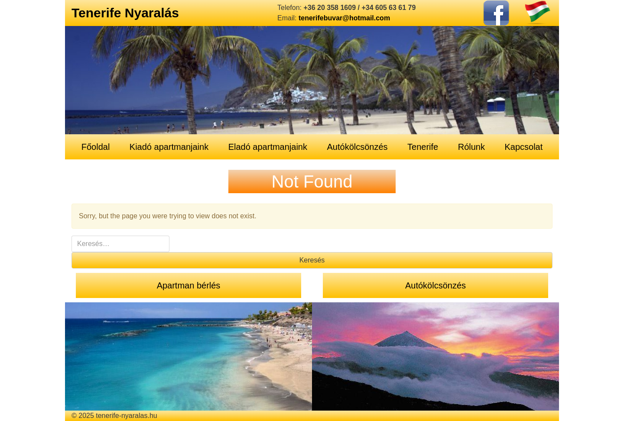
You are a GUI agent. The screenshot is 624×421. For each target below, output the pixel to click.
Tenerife (422, 147)
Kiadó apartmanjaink (169, 147)
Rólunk (471, 147)
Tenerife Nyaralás (125, 13)
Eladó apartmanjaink (267, 147)
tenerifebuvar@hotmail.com (344, 18)
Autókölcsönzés (357, 147)
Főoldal (95, 147)
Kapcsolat (523, 147)
